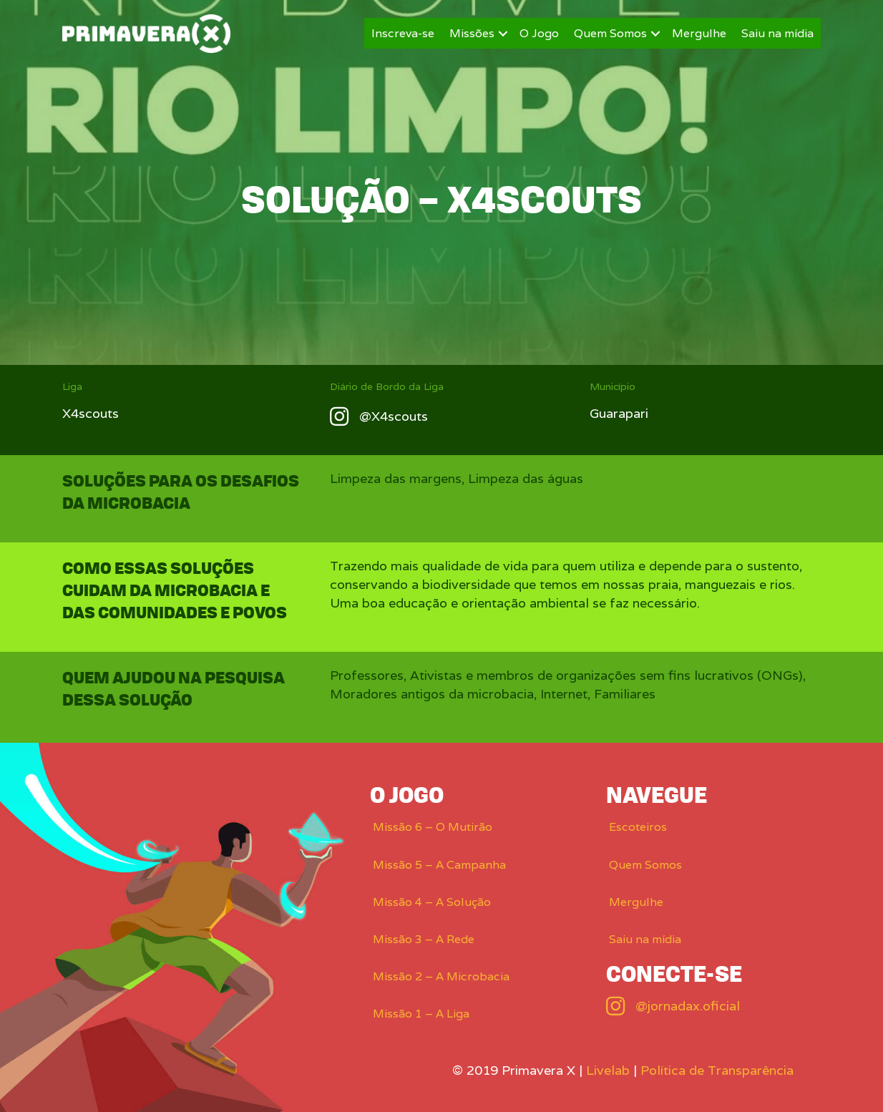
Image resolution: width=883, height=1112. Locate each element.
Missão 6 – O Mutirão (432, 826)
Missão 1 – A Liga (421, 1013)
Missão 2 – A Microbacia (441, 976)
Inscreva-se (402, 33)
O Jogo (539, 33)
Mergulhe (699, 33)
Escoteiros (638, 826)
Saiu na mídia (777, 33)
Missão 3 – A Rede (423, 939)
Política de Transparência (717, 1070)
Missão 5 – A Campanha (439, 864)
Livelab (608, 1070)
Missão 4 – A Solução (432, 901)
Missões (471, 33)
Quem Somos (610, 33)
